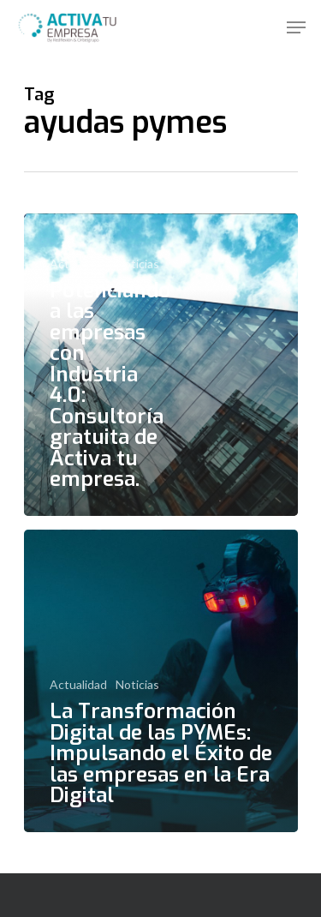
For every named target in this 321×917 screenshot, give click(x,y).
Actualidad (78, 263)
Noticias (137, 263)
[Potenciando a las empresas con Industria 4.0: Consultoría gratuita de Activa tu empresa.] (161, 364)
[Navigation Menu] (296, 27)
